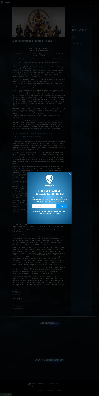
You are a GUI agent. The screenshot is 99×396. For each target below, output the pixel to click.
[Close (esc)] (69, 173)
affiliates (60, 199)
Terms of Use (60, 198)
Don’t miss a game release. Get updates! (49, 192)
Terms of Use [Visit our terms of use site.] (54, 222)
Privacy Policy (44, 199)
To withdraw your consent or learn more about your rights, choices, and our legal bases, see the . (49, 212)
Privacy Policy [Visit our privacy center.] (45, 222)
